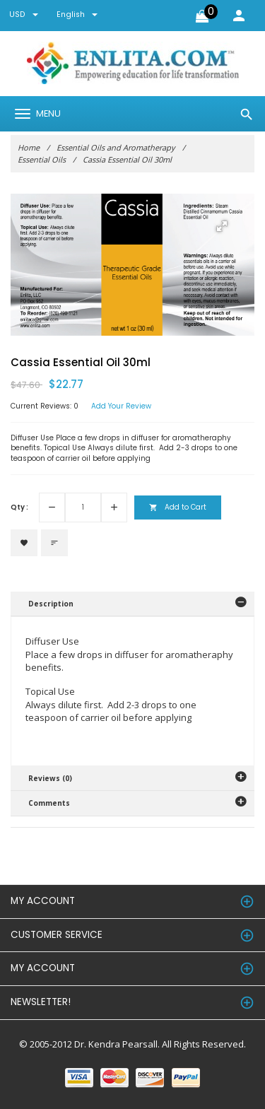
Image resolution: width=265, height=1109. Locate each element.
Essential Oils (42, 159)
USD (23, 14)
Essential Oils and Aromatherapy (116, 147)
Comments (49, 803)
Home (29, 147)
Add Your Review (121, 406)
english (77, 14)
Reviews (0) (50, 778)
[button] (222, 226)
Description (50, 604)
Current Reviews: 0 (44, 406)
